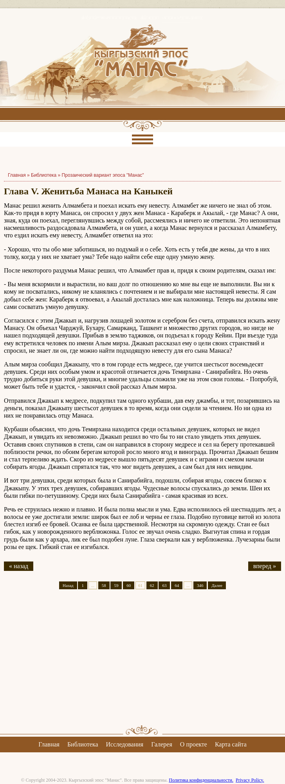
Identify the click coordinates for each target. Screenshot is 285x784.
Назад (68, 585)
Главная (49, 744)
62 (152, 585)
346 (200, 585)
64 (177, 585)
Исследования (124, 744)
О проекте (193, 744)
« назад (18, 566)
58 (104, 585)
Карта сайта (231, 744)
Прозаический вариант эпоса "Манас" (103, 175)
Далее (216, 585)
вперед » (264, 566)
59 (116, 585)
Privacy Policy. (250, 780)
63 (164, 585)
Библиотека (43, 175)
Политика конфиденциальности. (201, 780)
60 (128, 585)
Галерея (161, 744)
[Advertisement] (142, 664)
